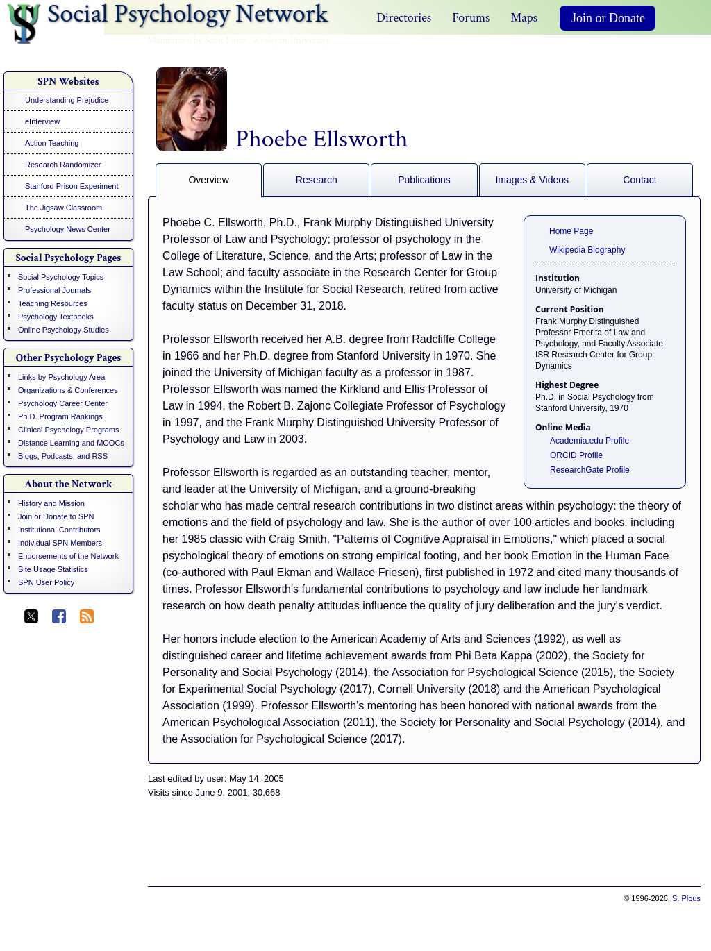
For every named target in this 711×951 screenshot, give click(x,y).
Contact (639, 179)
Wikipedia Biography (587, 250)
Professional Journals (54, 290)
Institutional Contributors (59, 529)
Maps (523, 18)
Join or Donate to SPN (56, 516)
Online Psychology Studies (63, 330)
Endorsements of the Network (68, 556)
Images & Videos (532, 179)
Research (316, 179)
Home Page (571, 231)
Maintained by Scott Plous (196, 40)
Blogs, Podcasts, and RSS (63, 456)
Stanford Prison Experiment (72, 186)
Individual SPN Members (60, 543)
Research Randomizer (63, 164)
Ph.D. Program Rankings (60, 416)
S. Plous (686, 898)
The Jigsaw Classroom (63, 207)
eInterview (42, 121)
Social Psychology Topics (60, 277)
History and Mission (51, 503)
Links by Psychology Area (61, 377)
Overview (208, 179)
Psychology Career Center (63, 403)
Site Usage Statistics (53, 569)
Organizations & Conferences (68, 390)
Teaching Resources (52, 303)
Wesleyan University (290, 40)
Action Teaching (51, 143)
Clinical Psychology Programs (68, 430)
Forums (471, 18)
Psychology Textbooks (56, 316)
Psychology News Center (67, 229)
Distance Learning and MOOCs (71, 443)
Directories (403, 18)
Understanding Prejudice (66, 100)
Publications (424, 179)
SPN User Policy (46, 582)
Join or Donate (608, 18)
